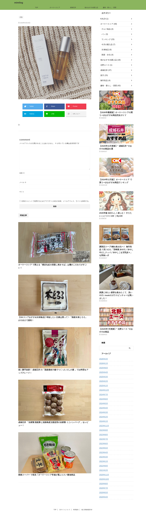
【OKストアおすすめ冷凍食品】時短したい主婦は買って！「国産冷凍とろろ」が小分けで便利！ (71, 248)
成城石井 (73, 7)
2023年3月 (103, 446)
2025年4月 (103, 361)
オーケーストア (55, 7)
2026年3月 (103, 348)
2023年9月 (103, 419)
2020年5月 (103, 482)
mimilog (18, 2)
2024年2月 (103, 406)
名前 (22, 171)
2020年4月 (103, 486)
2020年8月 (103, 473)
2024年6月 (103, 388)
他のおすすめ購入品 (91, 7)
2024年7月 (103, 384)
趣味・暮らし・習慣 (109, 7)
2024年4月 (103, 397)
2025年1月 (103, 375)
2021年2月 (103, 459)
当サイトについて (64, 498)
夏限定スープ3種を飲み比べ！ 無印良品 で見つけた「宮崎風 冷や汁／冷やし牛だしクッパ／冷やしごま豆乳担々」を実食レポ (116, 246)
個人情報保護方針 (86, 498)
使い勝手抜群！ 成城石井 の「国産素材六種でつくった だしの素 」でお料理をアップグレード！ (71, 272)
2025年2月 (103, 370)
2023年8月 (103, 424)
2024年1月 (103, 410)
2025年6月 (103, 357)
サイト (21, 189)
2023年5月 (103, 437)
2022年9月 (103, 455)
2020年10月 (103, 468)
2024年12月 (103, 379)
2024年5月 (103, 392)
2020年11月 (103, 464)
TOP (36, 7)
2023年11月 (103, 415)
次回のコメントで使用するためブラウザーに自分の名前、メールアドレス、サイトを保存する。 (55, 199)
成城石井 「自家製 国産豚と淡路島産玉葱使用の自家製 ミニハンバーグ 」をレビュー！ (71, 296)
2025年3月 (103, 366)
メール (22, 180)
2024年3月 (103, 401)
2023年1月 (103, 450)
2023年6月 (103, 433)
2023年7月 (103, 428)
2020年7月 (103, 477)
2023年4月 (103, 441)
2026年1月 (103, 352)
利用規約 (76, 498)
